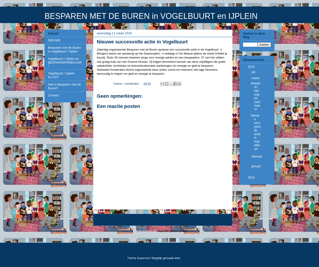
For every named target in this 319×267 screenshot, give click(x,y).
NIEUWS (54, 40)
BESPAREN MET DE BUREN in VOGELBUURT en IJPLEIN (151, 16)
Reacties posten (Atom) (173, 231)
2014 (252, 177)
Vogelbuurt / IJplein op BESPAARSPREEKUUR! (65, 62)
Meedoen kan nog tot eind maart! (255, 96)
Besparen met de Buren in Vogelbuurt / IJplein (64, 49)
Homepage (164, 220)
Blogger (186, 258)
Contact (53, 95)
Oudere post (219, 220)
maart (255, 78)
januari (256, 166)
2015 (252, 66)
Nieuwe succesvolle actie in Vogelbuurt (256, 132)
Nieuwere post (108, 220)
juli (253, 72)
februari (256, 156)
